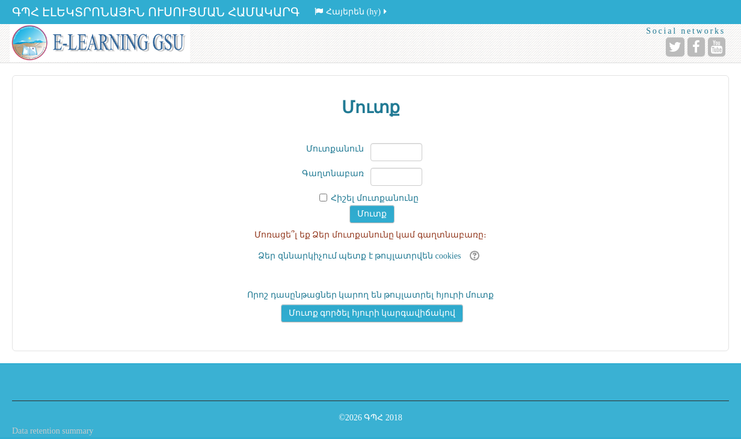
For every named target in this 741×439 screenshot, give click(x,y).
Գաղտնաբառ (333, 173)
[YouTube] (716, 47)
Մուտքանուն (335, 148)
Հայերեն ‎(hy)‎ (352, 11)
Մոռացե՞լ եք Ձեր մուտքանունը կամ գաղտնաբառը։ (370, 234)
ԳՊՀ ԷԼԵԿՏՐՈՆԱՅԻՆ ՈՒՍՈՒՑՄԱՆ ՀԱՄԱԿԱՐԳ (156, 12)
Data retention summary (52, 430)
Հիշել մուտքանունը (375, 198)
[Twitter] (675, 47)
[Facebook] (696, 47)
